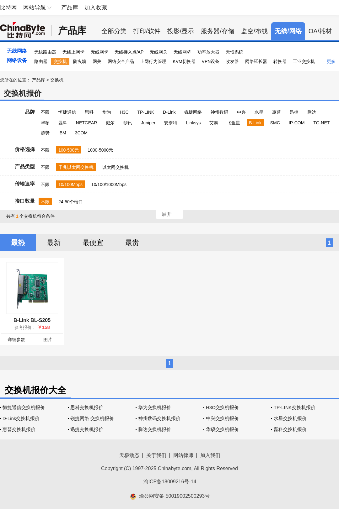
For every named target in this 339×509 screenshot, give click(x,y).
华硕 (45, 122)
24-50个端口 (70, 201)
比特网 (8, 7)
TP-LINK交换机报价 (294, 407)
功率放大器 (208, 52)
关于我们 (156, 455)
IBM (62, 132)
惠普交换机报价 (19, 429)
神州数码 (219, 112)
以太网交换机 (115, 167)
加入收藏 (95, 7)
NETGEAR (86, 122)
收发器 (232, 61)
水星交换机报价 (290, 418)
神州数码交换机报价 (159, 418)
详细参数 (16, 339)
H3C (124, 112)
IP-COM (297, 122)
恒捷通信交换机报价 (24, 407)
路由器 (40, 61)
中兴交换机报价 (222, 418)
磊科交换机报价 (290, 429)
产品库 (69, 7)
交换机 (60, 61)
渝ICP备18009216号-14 (169, 481)
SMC (275, 122)
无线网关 (158, 52)
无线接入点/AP (129, 52)
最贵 (132, 243)
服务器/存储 (217, 31)
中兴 (241, 112)
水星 (259, 112)
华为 (106, 112)
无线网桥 (182, 52)
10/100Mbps (70, 184)
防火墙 (79, 61)
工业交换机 (304, 61)
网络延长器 (256, 61)
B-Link (255, 122)
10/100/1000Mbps (108, 184)
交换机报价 (22, 93)
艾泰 (213, 122)
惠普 (276, 112)
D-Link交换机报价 (21, 418)
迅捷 (294, 112)
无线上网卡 (73, 52)
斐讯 (127, 122)
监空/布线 (254, 31)
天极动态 (129, 455)
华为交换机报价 (154, 407)
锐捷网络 (193, 112)
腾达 (311, 112)
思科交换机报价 (86, 407)
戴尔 (110, 122)
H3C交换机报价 (222, 407)
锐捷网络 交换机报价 (92, 418)
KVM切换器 (184, 61)
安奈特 (170, 122)
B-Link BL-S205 (32, 320)
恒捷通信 (67, 112)
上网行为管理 (153, 61)
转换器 (280, 61)
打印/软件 (146, 31)
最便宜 (93, 243)
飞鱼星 (233, 122)
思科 (89, 112)
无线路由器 (45, 52)
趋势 (45, 132)
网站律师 (183, 455)
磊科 (62, 122)
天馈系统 (234, 52)
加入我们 (210, 455)
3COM (81, 132)
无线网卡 (99, 52)
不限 (45, 112)
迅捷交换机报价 (86, 429)
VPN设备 (211, 61)
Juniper (148, 122)
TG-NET (321, 122)
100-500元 (68, 150)
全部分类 (113, 31)
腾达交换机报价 (154, 429)
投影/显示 (180, 31)
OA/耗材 (320, 31)
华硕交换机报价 (222, 429)
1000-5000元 (100, 150)
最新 (54, 243)
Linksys (193, 122)
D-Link (169, 112)
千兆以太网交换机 (76, 167)
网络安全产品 (121, 61)
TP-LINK (145, 112)
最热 (18, 243)
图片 (47, 339)
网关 (97, 61)
